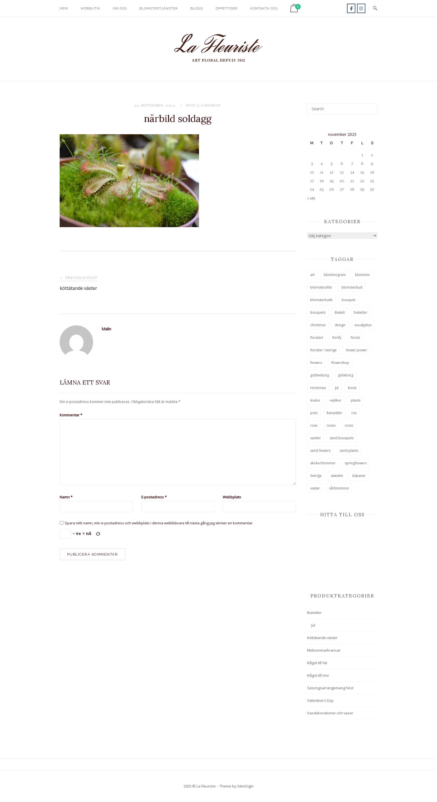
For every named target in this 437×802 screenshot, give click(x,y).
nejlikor (335, 400)
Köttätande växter (322, 637)
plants (355, 400)
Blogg (196, 8)
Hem (64, 8)
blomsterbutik (321, 299)
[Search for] (342, 109)
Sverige (316, 475)
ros (354, 412)
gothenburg (319, 375)
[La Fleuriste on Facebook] (351, 8)
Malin (106, 329)
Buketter (314, 612)
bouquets (318, 312)
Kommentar (71, 414)
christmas (318, 325)
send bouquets (342, 438)
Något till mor (318, 675)
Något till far (317, 662)
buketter (360, 312)
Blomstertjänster (158, 8)
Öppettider (227, 8)
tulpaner (359, 475)
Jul (337, 387)
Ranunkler (334, 412)
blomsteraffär (321, 287)
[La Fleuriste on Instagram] (361, 8)
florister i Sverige (323, 350)
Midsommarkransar (324, 650)
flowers (316, 362)
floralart (316, 337)
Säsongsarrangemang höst (330, 687)
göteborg (345, 375)
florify (336, 337)
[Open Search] (375, 8)
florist (355, 337)
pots (313, 412)
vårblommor (339, 488)
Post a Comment (203, 105)
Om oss (120, 8)
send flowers (320, 450)
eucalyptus (363, 325)
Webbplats (232, 497)
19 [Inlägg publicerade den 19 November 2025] (332, 181)
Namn (66, 497)
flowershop (340, 362)
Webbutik (90, 8)
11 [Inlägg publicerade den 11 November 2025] (321, 172)
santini (315, 438)
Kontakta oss (264, 8)
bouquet (348, 299)
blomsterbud (351, 287)
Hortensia (318, 387)
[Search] (371, 106)
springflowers (355, 463)
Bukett (340, 312)
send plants (349, 450)
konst (352, 387)
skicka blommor (323, 463)
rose (313, 425)
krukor (315, 400)
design (340, 325)
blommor (362, 274)
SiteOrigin (245, 786)
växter (315, 488)
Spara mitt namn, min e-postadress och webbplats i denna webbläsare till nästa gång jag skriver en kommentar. (159, 522)
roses (331, 425)
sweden (337, 475)
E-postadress (154, 497)
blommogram (335, 274)
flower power (356, 350)
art (312, 274)
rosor (349, 425)
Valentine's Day (320, 700)
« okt (311, 198)
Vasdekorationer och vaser (330, 712)
